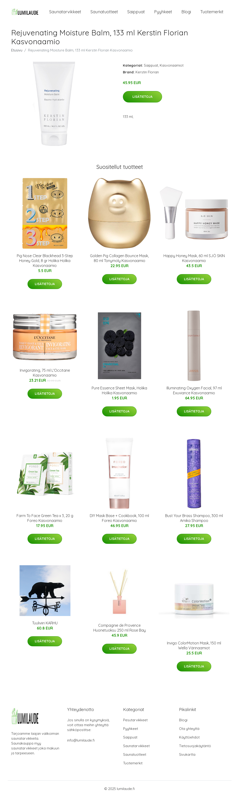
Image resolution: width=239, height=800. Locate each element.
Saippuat (136, 13)
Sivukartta (187, 758)
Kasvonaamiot (172, 68)
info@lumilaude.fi (81, 743)
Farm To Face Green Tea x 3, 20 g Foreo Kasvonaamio (45, 521)
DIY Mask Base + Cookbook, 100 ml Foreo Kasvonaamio (119, 521)
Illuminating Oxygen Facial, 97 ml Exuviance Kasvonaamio (194, 394)
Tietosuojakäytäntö (195, 749)
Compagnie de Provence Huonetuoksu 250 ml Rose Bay (119, 631)
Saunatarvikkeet (65, 13)
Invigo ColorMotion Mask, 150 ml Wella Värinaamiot (194, 649)
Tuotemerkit (211, 13)
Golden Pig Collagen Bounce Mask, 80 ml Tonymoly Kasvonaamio (119, 261)
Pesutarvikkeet (135, 723)
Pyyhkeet (163, 13)
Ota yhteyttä (189, 732)
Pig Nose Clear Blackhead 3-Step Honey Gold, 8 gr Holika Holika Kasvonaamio (45, 264)
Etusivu (16, 53)
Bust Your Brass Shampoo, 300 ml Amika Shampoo (194, 521)
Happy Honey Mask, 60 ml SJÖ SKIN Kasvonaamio (194, 261)
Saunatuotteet (104, 13)
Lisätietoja (142, 100)
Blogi (186, 13)
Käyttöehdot (189, 740)
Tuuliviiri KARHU (45, 626)
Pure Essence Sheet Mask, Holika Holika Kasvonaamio (119, 394)
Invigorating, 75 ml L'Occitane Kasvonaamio (45, 376)
